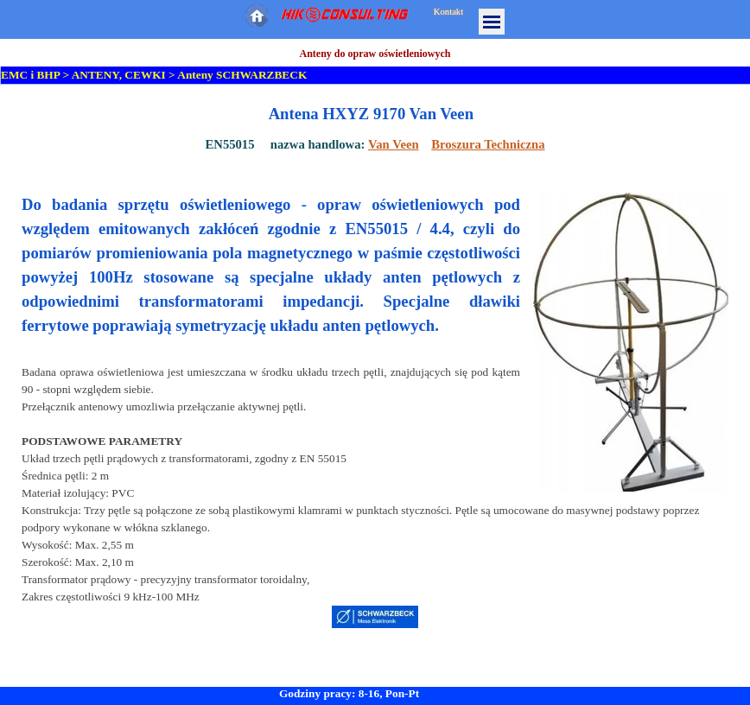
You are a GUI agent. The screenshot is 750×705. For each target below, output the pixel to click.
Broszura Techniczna (487, 144)
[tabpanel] (375, 128)
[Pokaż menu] (492, 22)
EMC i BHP (30, 74)
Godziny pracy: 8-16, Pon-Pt (349, 693)
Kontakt (448, 11)
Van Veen (393, 144)
